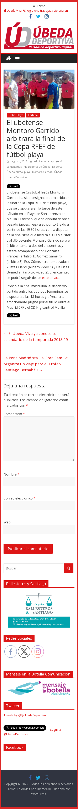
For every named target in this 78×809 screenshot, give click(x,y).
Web (7, 522)
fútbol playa (23, 172)
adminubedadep (44, 161)
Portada (33, 115)
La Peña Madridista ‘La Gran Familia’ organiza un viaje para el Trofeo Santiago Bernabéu (36, 363)
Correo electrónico (19, 498)
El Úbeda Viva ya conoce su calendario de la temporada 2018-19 (36, 336)
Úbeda (58, 172)
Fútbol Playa (16, 115)
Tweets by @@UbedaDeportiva (25, 715)
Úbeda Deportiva (17, 177)
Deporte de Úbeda (39, 167)
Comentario (14, 414)
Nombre (11, 474)
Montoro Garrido (42, 172)
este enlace (50, 277)
